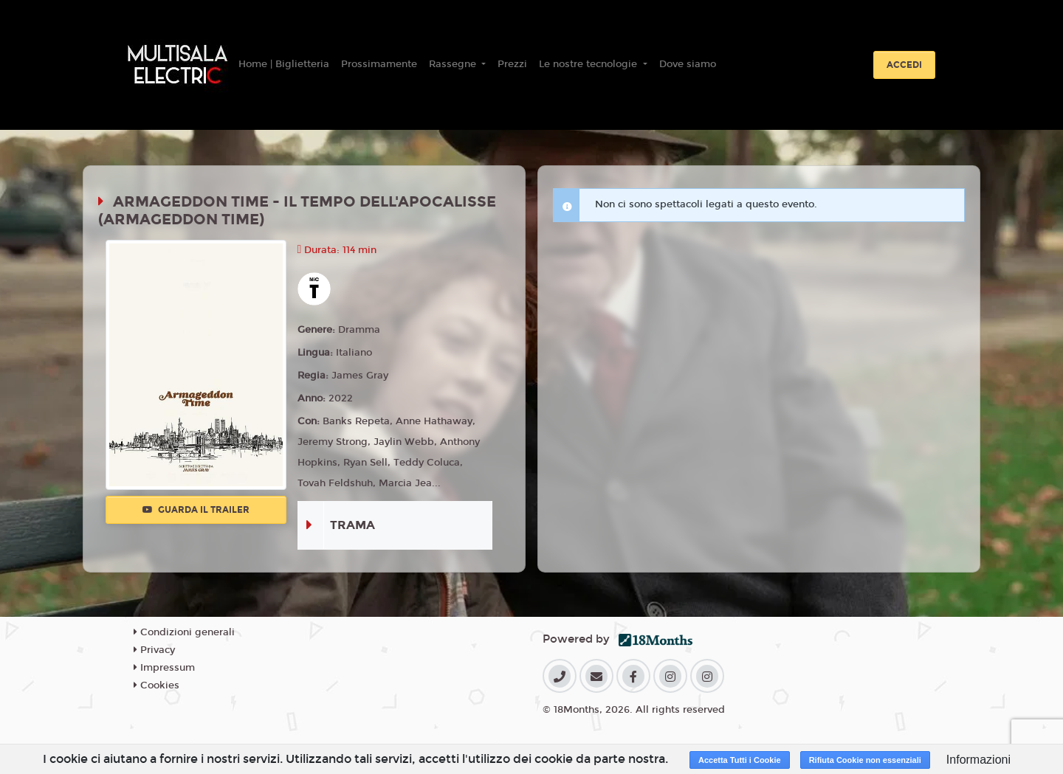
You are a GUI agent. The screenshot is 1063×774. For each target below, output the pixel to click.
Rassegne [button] (454, 64)
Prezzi (512, 64)
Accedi (904, 65)
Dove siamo (687, 64)
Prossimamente (379, 64)
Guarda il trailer (196, 510)
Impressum (164, 668)
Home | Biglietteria (283, 64)
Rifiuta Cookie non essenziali (865, 760)
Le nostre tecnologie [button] (589, 64)
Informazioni (978, 759)
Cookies (156, 685)
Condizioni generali (184, 632)
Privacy (154, 650)
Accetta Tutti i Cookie (739, 760)
